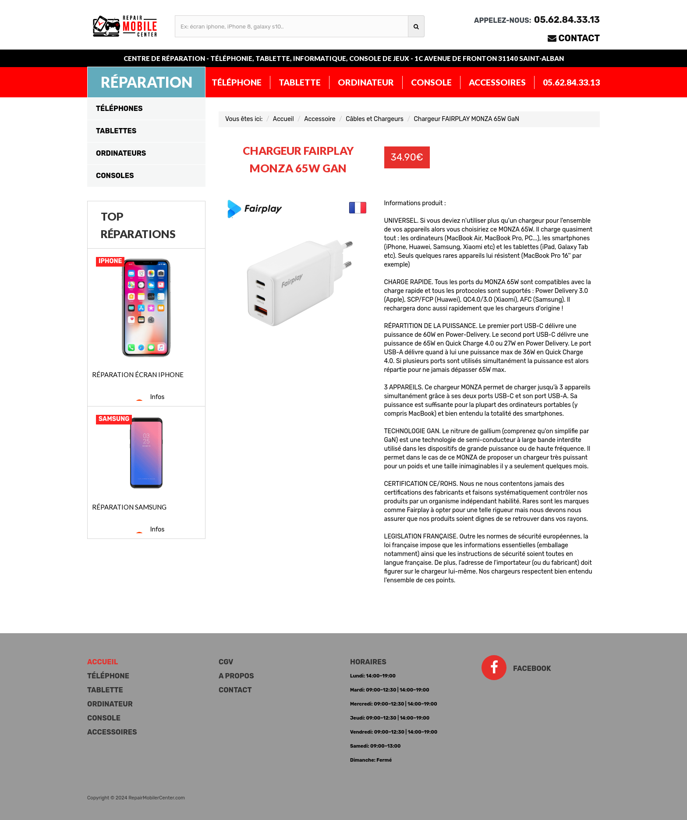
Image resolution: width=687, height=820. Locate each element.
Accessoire (319, 119)
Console (431, 82)
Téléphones (119, 108)
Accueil (283, 119)
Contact (579, 38)
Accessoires (497, 82)
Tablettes (116, 131)
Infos (157, 397)
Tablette (300, 82)
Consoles (115, 175)
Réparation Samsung (129, 507)
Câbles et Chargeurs (375, 119)
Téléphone (237, 82)
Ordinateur (366, 82)
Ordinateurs (121, 153)
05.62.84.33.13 (571, 82)
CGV (226, 662)
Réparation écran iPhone (138, 374)
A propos (236, 676)
